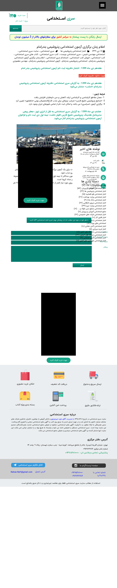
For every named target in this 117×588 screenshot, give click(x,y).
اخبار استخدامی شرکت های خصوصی (90, 278)
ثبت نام (19, 21)
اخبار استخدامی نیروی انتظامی (92, 266)
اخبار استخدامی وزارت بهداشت (92, 260)
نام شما (105, 351)
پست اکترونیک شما (100, 356)
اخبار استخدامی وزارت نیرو (94, 269)
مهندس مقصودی (20, 61)
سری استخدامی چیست (70, 54)
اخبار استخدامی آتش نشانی (94, 289)
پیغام (106, 366)
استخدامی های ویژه (96, 286)
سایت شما (104, 360)
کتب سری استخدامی (49, 54)
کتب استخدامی (98, 57)
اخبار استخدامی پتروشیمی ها (73, 51)
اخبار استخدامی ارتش (96, 283)
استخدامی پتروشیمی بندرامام (74, 61)
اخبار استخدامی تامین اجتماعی (93, 301)
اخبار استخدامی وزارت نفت (94, 248)
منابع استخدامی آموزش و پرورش (92, 275)
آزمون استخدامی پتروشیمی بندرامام (44, 61)
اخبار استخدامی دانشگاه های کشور (91, 295)
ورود (26, 21)
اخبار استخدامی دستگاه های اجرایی (91, 298)
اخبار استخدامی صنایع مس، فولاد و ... (90, 272)
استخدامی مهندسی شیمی (94, 54)
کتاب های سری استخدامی (26, 54)
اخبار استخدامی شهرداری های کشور (91, 304)
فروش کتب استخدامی (80, 57)
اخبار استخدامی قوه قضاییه (94, 257)
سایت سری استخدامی (29, 51)
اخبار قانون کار (99, 281)
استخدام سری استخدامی (57, 57)
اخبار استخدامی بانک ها (95, 263)
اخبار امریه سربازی (97, 292)
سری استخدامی (47, 51)
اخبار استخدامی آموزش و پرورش (91, 251)
